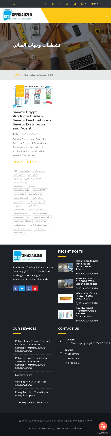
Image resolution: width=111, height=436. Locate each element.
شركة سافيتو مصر (35, 194)
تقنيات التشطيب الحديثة (22, 229)
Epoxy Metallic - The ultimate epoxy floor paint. (32, 393)
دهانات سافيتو (19, 209)
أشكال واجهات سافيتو (21, 217)
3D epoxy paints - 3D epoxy (31, 402)
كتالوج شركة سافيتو (21, 198)
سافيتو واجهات (19, 205)
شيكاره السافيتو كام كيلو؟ (42, 213)
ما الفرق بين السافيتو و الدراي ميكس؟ (28, 178)
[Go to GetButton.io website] (103, 433)
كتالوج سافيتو (18, 174)
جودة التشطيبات (19, 225)
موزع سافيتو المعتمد (21, 182)
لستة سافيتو (33, 205)
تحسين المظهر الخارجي (38, 225)
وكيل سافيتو (24, 171)
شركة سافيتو (40, 229)
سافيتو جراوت (19, 194)
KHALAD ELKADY (28, 133)
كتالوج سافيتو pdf (39, 190)
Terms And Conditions (69, 428)
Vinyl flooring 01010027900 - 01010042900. (32, 383)
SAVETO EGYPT (20, 232)
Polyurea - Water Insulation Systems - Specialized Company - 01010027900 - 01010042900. (31, 363)
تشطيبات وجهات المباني (22, 221)
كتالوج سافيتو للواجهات (42, 217)
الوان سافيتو (32, 174)
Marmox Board (23, 375)
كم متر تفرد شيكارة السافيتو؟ (38, 209)
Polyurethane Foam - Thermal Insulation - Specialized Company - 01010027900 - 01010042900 (32, 346)
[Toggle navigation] (106, 16)
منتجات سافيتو (38, 198)
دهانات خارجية (41, 221)
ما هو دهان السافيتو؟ (21, 213)
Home (16, 74)
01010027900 (72, 354)
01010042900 (72, 358)
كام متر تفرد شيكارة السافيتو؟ (24, 186)
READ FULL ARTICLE (26, 162)
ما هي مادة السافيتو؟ (21, 190)
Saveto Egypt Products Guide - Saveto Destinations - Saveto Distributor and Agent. (32, 120)
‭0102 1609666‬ (72, 362)
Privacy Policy (46, 428)
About (32, 428)
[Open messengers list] (103, 426)
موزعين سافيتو (38, 171)
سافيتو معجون (19, 202)
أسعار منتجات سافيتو (36, 202)
